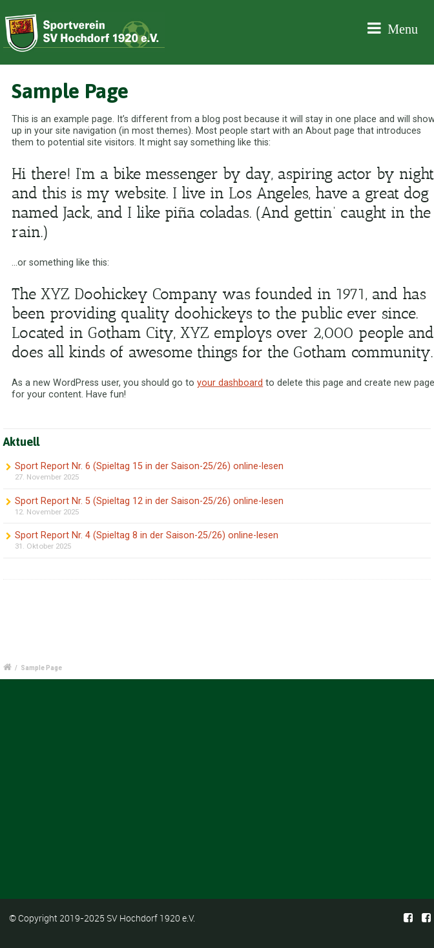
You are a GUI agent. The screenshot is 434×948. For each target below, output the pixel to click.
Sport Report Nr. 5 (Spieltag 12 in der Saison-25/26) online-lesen (149, 501)
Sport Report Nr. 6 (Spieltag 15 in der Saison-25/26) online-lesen (149, 466)
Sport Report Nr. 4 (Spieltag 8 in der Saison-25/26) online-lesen (146, 535)
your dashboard (230, 382)
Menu (392, 28)
